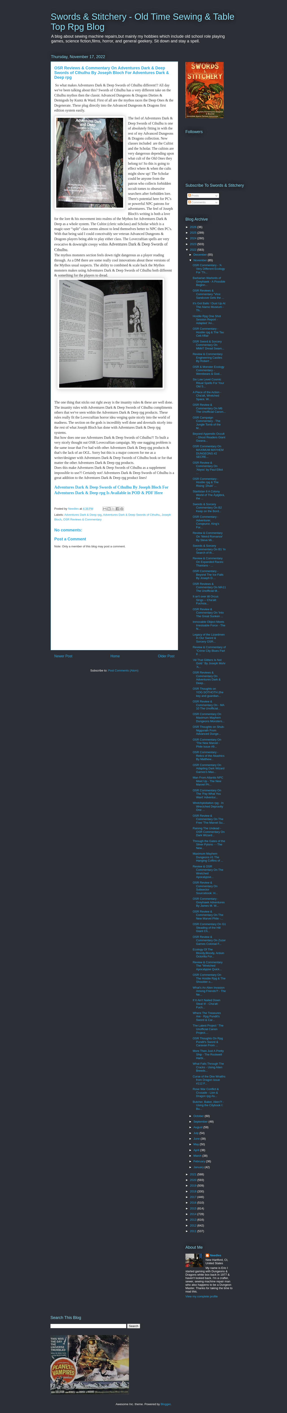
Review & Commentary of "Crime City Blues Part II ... (209, 650)
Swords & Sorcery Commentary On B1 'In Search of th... (209, 549)
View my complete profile (201, 1296)
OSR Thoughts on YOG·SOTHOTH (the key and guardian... (208, 692)
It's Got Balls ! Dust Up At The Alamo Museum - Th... (209, 307)
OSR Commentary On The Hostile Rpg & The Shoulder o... (209, 978)
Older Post (166, 656)
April (197, 1150)
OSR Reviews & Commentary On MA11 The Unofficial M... (209, 587)
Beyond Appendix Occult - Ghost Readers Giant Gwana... (209, 437)
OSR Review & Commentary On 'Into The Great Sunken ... (208, 613)
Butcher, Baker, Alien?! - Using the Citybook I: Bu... (208, 1105)
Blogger (165, 1404)
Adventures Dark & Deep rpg (83, 514)
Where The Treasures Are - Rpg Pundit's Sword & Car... (207, 1016)
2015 (193, 1208)
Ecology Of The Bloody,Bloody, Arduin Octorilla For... (208, 953)
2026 (193, 227)
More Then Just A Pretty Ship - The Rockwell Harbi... (208, 1054)
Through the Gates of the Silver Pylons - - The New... (209, 844)
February (200, 1161)
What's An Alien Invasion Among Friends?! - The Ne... (209, 991)
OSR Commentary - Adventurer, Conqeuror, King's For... (206, 522)
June (197, 1138)
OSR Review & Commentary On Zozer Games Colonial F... (209, 940)
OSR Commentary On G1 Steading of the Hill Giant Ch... (209, 927)
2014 (193, 1214)
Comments (197, 202)
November (201, 260)
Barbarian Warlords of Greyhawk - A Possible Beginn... (209, 281)
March (198, 1155)
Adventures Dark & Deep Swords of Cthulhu (131, 514)
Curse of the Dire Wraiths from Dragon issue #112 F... (209, 1080)
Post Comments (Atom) (123, 670)
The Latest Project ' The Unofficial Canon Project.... (208, 1029)
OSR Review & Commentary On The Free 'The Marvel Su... (209, 819)
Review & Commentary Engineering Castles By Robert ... (207, 357)
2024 (193, 238)
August (198, 1127)
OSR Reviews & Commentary (82, 519)
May (197, 1144)
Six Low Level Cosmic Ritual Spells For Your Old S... (208, 383)
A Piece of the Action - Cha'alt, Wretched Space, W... (207, 396)
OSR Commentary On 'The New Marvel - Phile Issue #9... (207, 743)
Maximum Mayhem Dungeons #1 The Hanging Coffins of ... (208, 857)
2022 (193, 249)
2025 (193, 232)
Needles (215, 1255)
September (201, 1121)
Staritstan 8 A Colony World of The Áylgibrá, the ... (209, 495)
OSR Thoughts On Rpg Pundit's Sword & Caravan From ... (208, 1042)
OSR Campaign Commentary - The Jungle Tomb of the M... (207, 423)
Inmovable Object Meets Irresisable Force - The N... (209, 625)
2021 (193, 1174)
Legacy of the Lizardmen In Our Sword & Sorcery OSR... (208, 638)
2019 (193, 1185)
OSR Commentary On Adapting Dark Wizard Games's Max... (208, 768)
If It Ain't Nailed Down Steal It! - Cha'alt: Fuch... (206, 1003)
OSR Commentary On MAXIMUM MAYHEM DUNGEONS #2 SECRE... (208, 452)
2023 (193, 244)
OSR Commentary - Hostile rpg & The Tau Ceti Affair (208, 332)
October (199, 1116)
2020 (193, 1180)
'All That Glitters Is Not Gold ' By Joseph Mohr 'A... (209, 663)
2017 (193, 1197)
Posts (193, 195)
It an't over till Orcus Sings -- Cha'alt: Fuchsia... (205, 600)
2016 (193, 1202)
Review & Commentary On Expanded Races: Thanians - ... (208, 562)
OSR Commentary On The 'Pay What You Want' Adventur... (207, 794)
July (197, 1133)
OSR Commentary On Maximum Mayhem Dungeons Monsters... (208, 717)
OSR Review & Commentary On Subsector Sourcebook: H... (205, 888)
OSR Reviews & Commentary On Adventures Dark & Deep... (206, 678)
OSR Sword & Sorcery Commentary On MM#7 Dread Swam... (208, 345)
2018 (193, 1191)
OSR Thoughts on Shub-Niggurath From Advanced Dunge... (208, 730)
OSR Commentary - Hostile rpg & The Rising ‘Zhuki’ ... (205, 482)
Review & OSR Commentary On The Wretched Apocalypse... (208, 872)
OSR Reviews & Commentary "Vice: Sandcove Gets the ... (208, 294)
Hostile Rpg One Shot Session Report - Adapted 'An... (207, 319)
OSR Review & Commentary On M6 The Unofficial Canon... (209, 408)
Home (115, 656)
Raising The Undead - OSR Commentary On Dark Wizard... (208, 832)
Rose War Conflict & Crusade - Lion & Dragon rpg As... (206, 1092)
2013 (193, 1219)
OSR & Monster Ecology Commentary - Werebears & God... (208, 370)
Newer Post (63, 656)
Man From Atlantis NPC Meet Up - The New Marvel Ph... (208, 781)
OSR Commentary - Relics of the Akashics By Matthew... (208, 755)
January (199, 1167)
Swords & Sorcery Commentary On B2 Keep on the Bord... (207, 507)
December (201, 254)
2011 (193, 1231)
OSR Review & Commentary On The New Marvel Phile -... (208, 915)
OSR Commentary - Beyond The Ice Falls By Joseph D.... (208, 574)
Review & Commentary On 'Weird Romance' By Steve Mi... (208, 536)
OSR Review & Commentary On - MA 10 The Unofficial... (208, 705)
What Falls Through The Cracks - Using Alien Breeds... (208, 1067)
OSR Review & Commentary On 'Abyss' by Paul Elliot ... (208, 468)
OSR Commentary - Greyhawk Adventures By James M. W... (208, 902)
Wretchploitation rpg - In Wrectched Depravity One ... (208, 806)
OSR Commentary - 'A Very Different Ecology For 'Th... (209, 268)
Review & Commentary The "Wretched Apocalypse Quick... (207, 966)
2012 (193, 1225)
